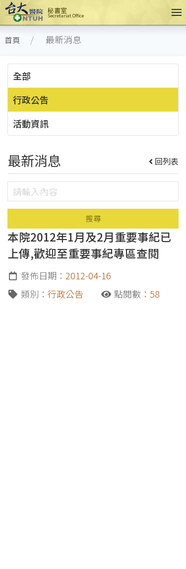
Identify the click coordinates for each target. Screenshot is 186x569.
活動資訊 (31, 123)
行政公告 (31, 99)
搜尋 (93, 218)
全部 (22, 75)
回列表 (164, 161)
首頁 (12, 40)
